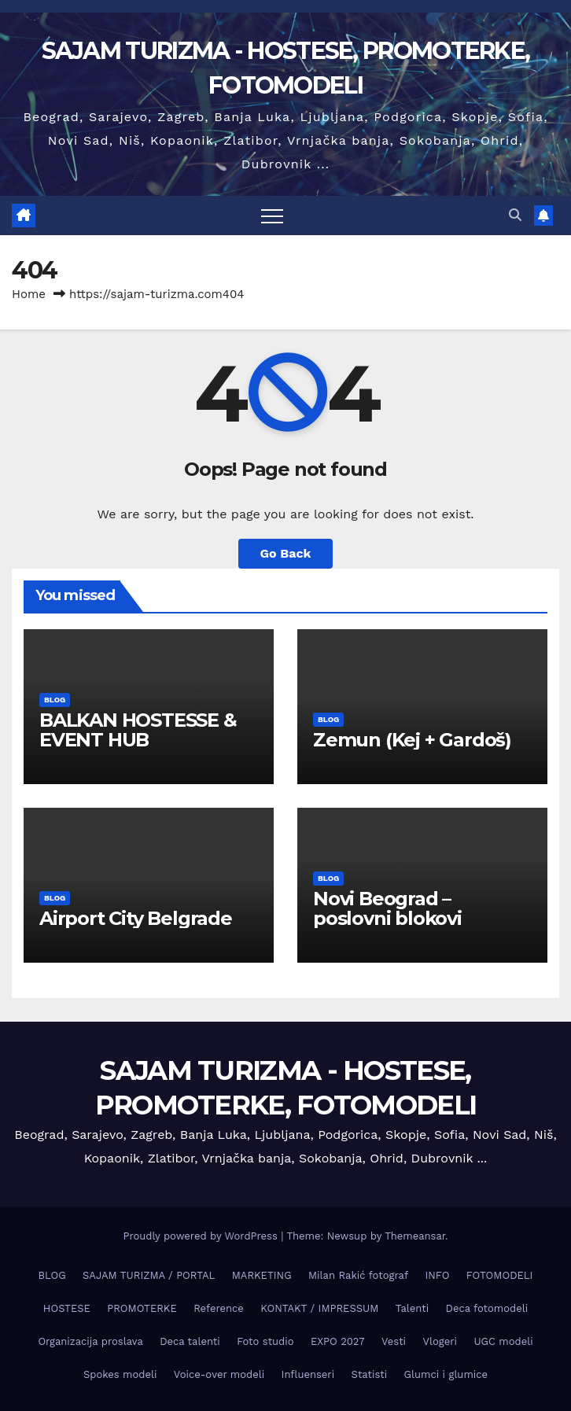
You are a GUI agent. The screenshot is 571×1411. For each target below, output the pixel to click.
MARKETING (262, 1275)
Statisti (370, 1374)
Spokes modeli (120, 1374)
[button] (515, 215)
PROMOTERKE (141, 1308)
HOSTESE (66, 1308)
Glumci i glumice (446, 1374)
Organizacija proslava (90, 1341)
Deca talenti (190, 1341)
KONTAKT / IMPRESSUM (319, 1308)
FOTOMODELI (499, 1275)
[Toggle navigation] (272, 215)
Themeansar (415, 1236)
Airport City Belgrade (135, 918)
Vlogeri (440, 1341)
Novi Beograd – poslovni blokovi (387, 908)
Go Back (285, 553)
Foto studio (265, 1341)
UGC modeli (502, 1341)
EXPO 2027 (337, 1341)
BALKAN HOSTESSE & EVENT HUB (138, 730)
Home (29, 294)
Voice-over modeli (219, 1374)
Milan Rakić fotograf (358, 1275)
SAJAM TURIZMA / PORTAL (149, 1275)
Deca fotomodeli (487, 1308)
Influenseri (308, 1374)
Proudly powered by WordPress (202, 1236)
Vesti (393, 1341)
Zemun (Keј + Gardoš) (412, 739)
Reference (218, 1308)
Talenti (412, 1308)
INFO (437, 1275)
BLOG (54, 699)
